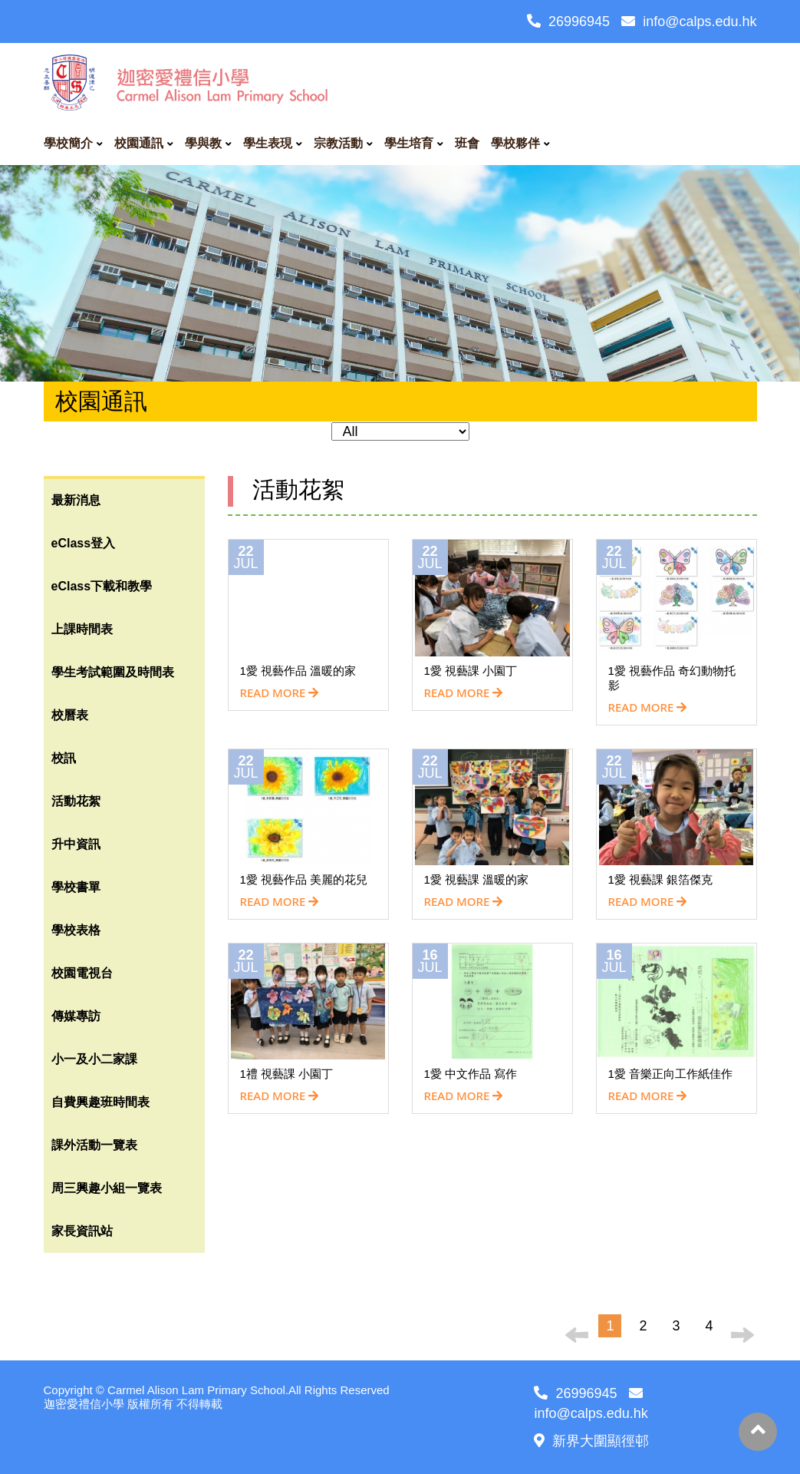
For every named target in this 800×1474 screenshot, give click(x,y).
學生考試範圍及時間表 (112, 672)
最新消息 (75, 500)
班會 (467, 143)
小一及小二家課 (94, 1059)
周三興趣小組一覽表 (106, 1188)
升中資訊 (75, 844)
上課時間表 (82, 629)
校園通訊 (138, 143)
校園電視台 (82, 973)
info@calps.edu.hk (688, 21)
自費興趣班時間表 (100, 1102)
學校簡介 (68, 143)
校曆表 (69, 715)
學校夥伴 (515, 143)
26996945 (568, 21)
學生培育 (408, 143)
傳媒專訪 (75, 1016)
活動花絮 (75, 801)
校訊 (63, 758)
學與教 (203, 143)
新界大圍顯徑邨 (591, 1441)
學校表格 (75, 930)
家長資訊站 (82, 1231)
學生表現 (267, 143)
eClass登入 (83, 543)
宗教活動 (338, 143)
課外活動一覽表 (94, 1145)
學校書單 (75, 887)
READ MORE (279, 692)
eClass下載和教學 (102, 586)
